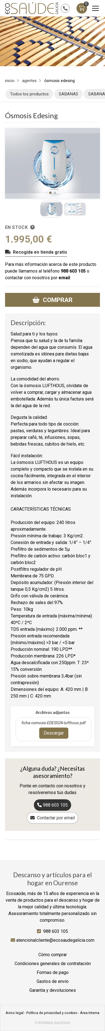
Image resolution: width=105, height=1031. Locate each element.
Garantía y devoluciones (52, 990)
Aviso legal (15, 1013)
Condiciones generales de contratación (53, 963)
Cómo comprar (52, 954)
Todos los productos (29, 94)
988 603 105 (73, 271)
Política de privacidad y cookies (51, 1013)
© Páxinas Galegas (52, 1023)
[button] (50, 193)
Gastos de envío (53, 981)
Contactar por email (56, 817)
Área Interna (89, 1013)
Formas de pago (53, 972)
